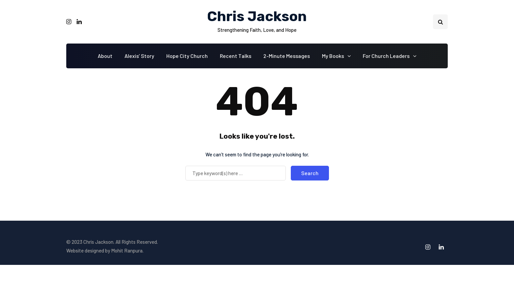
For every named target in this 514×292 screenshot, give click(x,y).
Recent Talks (235, 56)
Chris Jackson (257, 16)
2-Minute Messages (286, 56)
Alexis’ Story (139, 56)
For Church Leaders (386, 56)
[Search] (235, 173)
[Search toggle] (440, 21)
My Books (333, 56)
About (105, 56)
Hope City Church (187, 56)
